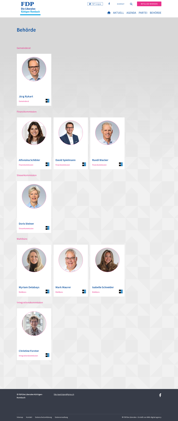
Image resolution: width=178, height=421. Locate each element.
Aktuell (118, 12)
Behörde (155, 12)
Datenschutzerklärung (43, 417)
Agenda (131, 12)
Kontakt (120, 4)
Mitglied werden (149, 4)
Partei (143, 12)
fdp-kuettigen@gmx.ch (64, 394)
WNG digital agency (154, 417)
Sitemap (20, 417)
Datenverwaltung (61, 417)
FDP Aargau (96, 4)
